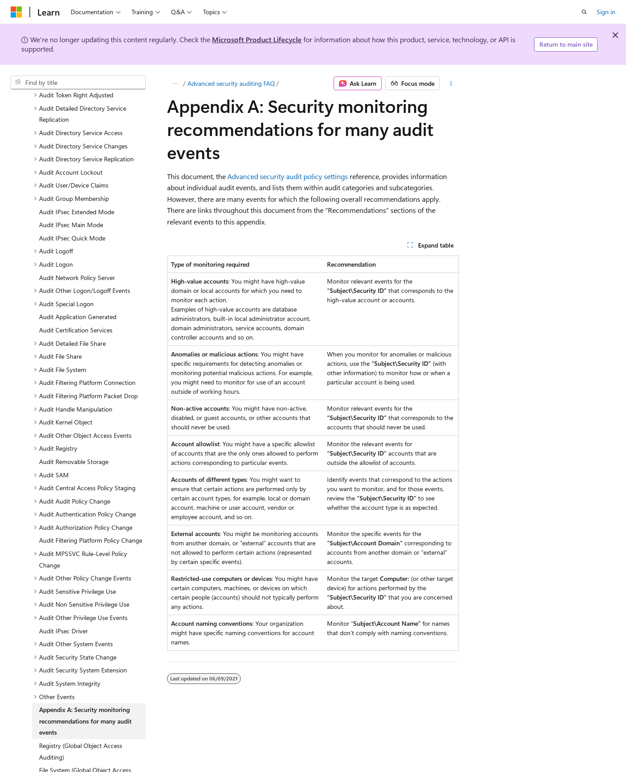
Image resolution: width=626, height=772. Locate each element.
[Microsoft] (16, 12)
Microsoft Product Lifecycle (257, 39)
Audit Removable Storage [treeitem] (73, 424)
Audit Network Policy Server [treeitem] (77, 240)
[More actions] (451, 83)
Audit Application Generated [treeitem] (77, 280)
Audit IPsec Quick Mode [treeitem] (72, 201)
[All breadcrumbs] (175, 83)
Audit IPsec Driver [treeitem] (63, 594)
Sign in (606, 12)
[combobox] (78, 83)
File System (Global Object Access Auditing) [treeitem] (85, 739)
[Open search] (584, 12)
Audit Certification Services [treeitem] (75, 293)
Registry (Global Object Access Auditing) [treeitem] (80, 714)
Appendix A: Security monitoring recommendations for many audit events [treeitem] (85, 684)
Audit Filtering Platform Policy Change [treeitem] (90, 503)
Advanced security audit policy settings (287, 176)
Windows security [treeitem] (42, 757)
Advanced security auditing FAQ (231, 83)
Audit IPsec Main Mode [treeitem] (71, 188)
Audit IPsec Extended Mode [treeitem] (76, 175)
